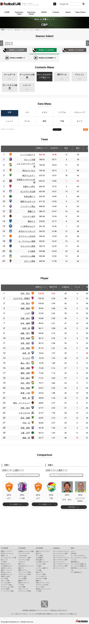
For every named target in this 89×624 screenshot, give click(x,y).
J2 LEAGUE (21, 548)
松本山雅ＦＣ (40, 560)
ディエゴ (26, 358)
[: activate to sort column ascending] (10, 149)
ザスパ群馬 (39, 555)
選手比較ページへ (66, 475)
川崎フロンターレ (6, 568)
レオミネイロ (24, 413)
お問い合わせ (62, 610)
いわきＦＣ (21, 562)
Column (55, 12)
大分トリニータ (23, 589)
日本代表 (73, 553)
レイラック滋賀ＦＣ (42, 568)
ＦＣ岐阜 (38, 566)
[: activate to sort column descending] (3, 149)
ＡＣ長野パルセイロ (42, 562)
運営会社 (54, 610)
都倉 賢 (26, 438)
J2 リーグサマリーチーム (61, 557)
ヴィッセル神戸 (6, 582)
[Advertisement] (44, 527)
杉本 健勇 (25, 323)
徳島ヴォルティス (23, 582)
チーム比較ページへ (22, 475)
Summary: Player (31, 13)
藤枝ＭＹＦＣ (22, 580)
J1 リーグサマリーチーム (61, 551)
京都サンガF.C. (5, 576)
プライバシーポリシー (43, 610)
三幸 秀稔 (25, 348)
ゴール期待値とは (76, 572)
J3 (74, 50)
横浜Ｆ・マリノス (6, 570)
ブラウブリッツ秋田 (24, 557)
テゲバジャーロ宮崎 (24, 591)
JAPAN (43, 12)
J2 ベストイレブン (59, 562)
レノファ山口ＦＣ (41, 576)
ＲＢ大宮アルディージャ (26, 566)
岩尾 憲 (26, 353)
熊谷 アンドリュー (21, 403)
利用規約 (26, 610)
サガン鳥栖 (21, 587)
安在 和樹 (25, 388)
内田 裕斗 (25, 408)
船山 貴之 (25, 363)
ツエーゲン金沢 (41, 564)
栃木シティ (21, 564)
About (68, 12)
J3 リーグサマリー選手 (60, 566)
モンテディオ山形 (23, 560)
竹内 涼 (26, 423)
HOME (7, 12)
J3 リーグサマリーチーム (61, 564)
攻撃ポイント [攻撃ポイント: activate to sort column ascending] (41, 149)
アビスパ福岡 (5, 589)
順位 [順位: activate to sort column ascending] (66, 149)
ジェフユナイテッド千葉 (8, 557)
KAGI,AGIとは (75, 562)
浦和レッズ (4, 555)
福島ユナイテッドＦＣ (43, 551)
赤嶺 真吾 (25, 428)
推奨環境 (32, 610)
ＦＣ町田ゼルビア (6, 566)
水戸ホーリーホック (7, 553)
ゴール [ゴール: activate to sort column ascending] (77, 288)
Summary (56, 548)
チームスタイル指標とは (78, 566)
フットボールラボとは (78, 555)
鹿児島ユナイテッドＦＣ (43, 589)
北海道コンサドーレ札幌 (26, 551)
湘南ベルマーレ (23, 570)
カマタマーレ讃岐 (41, 578)
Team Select (80, 12)
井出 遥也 (25, 383)
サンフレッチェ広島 (7, 587)
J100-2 (44, 58)
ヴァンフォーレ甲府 (24, 572)
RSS (85, 129)
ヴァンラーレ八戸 (23, 553)
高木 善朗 (25, 418)
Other (72, 548)
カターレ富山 (22, 576)
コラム (73, 551)
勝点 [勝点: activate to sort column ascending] (78, 149)
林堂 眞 (26, 398)
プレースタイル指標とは (78, 564)
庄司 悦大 (25, 293)
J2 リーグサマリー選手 (60, 560)
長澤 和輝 (25, 338)
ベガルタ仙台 (22, 555)
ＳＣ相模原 (39, 557)
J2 (44, 50)
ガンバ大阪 (4, 578)
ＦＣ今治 (21, 585)
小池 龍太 (25, 303)
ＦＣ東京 (3, 562)
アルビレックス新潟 (24, 574)
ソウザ (27, 313)
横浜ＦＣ (21, 568)
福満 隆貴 (25, 308)
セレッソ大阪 (5, 580)
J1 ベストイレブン (59, 555)
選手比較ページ (73, 507)
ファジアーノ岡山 (6, 585)
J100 (15, 58)
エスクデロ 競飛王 (21, 298)
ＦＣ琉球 (38, 591)
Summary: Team (19, 13)
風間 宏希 (25, 373)
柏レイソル (4, 560)
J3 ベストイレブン (59, 568)
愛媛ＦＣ (38, 580)
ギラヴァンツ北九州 (42, 585)
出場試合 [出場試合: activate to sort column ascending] (65, 288)
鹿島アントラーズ (6, 551)
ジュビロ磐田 (22, 578)
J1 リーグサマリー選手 (60, 553)
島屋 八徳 (25, 393)
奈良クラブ (39, 572)
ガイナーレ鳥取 (41, 574)
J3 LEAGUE (39, 548)
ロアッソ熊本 (40, 587)
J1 (15, 50)
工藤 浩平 (25, 433)
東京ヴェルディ (6, 564)
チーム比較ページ (16, 504)
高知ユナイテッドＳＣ (43, 582)
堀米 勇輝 (25, 368)
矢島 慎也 (25, 343)
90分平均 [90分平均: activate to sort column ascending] (53, 288)
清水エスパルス (6, 572)
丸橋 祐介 (25, 318)
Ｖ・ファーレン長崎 (7, 591)
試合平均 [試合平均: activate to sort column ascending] (54, 149)
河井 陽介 (25, 378)
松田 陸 (26, 328)
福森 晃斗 (25, 333)
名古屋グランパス (6, 574)
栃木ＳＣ (38, 553)
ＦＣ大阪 (38, 570)
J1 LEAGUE (4, 548)
